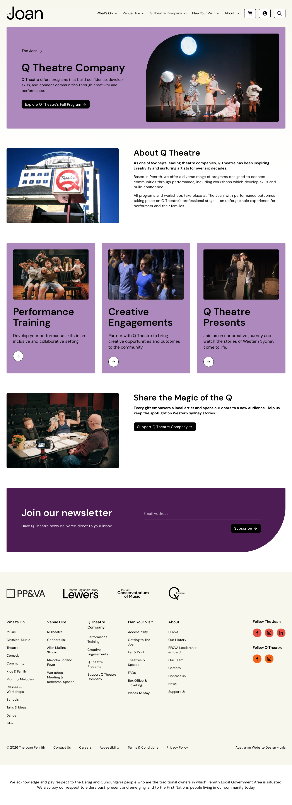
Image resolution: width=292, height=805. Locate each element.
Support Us (177, 692)
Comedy (13, 655)
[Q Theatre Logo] (177, 593)
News (172, 684)
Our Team (175, 660)
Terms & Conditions (143, 747)
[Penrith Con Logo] (133, 593)
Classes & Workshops (15, 689)
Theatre (13, 648)
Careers (174, 668)
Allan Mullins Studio (56, 650)
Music (11, 632)
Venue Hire (131, 13)
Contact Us (177, 676)
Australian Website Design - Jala (260, 747)
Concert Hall (56, 640)
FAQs (132, 673)
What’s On (105, 13)
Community (15, 663)
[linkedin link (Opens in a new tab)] (281, 633)
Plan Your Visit (203, 13)
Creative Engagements (140, 317)
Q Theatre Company (166, 13)
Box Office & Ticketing (137, 682)
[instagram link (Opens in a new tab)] (269, 633)
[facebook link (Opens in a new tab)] (257, 633)
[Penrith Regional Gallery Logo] (81, 593)
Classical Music (18, 640)
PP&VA (173, 632)
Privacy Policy (177, 747)
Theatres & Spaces (136, 662)
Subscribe (243, 528)
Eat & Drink (136, 652)
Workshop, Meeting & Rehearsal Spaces (60, 677)
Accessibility (138, 632)
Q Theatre (55, 632)
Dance (11, 715)
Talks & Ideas (16, 707)
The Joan (30, 50)
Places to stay (139, 693)
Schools (13, 699)
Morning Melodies (20, 679)
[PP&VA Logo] (26, 593)
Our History (177, 640)
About (229, 13)
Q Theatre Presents (227, 317)
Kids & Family (17, 671)
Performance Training (43, 317)
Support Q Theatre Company (101, 676)
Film (10, 723)
